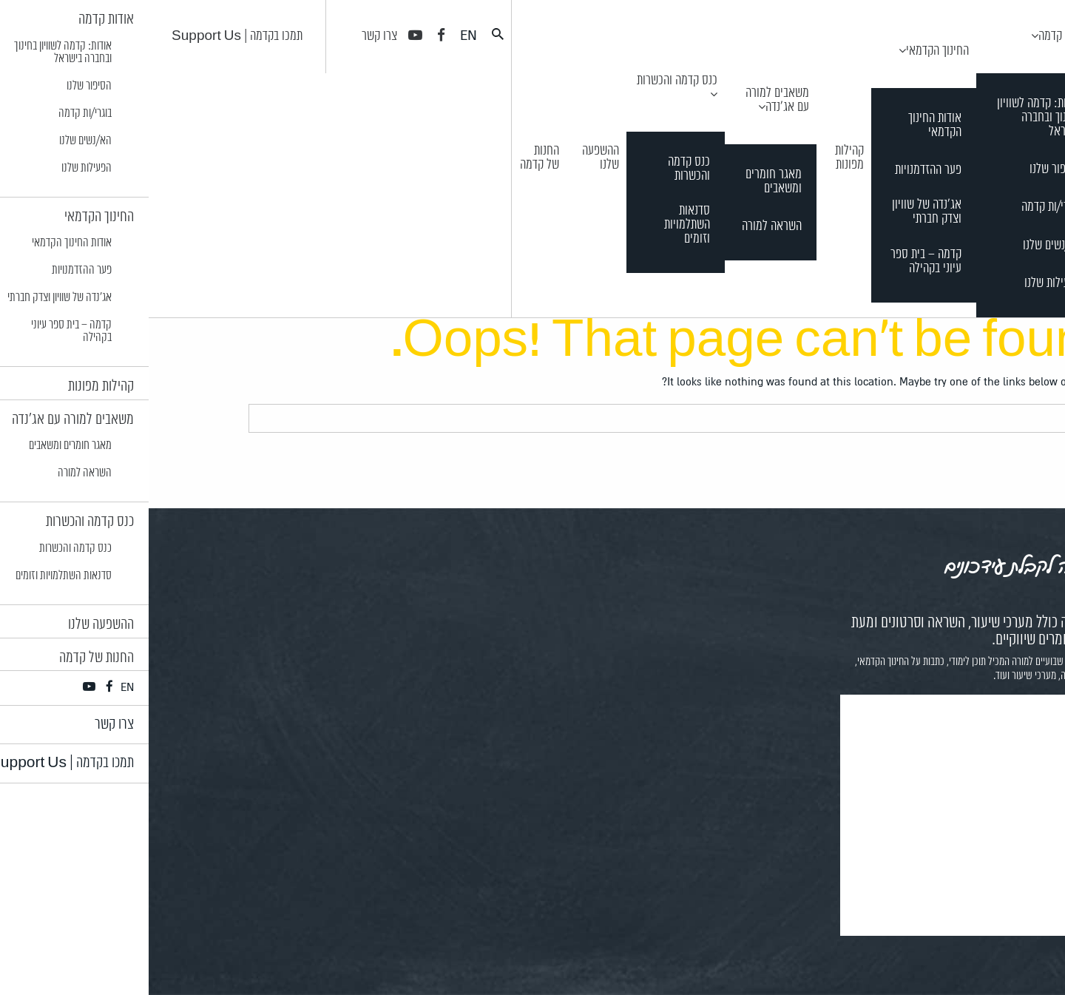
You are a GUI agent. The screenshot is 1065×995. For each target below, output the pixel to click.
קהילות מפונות (700, 158)
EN (319, 35)
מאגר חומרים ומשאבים (625, 182)
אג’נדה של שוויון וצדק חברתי (778, 212)
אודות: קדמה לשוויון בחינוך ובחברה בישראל (890, 118)
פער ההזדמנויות (779, 170)
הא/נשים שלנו (903, 246)
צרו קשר (230, 36)
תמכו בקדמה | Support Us (88, 36)
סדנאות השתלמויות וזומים (538, 225)
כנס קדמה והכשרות (528, 80)
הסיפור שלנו (907, 170)
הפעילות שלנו (904, 284)
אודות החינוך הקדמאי (786, 126)
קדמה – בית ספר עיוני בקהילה (777, 262)
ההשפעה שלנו (451, 158)
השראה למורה (623, 227)
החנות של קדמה (390, 158)
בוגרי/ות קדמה (903, 207)
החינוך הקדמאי (788, 51)
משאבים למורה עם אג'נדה (628, 100)
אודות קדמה (915, 36)
